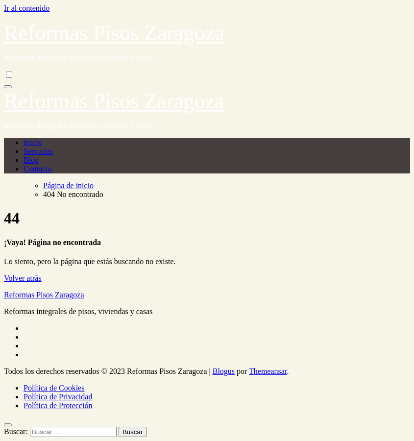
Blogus (224, 371)
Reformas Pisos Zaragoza (114, 33)
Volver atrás (23, 278)
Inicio (33, 142)
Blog (31, 160)
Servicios (38, 151)
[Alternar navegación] (8, 86)
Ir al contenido (26, 8)
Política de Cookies (54, 388)
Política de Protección (58, 405)
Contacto (38, 169)
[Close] (8, 424)
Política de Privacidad (58, 396)
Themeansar (268, 371)
